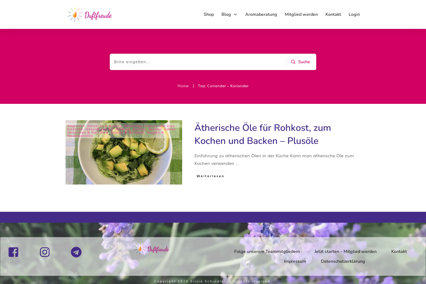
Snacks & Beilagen (127, 132)
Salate (170, 128)
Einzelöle (75, 128)
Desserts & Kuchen (104, 125)
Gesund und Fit (99, 128)
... (237, 163)
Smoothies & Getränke (87, 132)
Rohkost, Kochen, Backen (139, 128)
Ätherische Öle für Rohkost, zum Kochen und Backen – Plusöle (262, 134)
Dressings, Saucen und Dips (150, 125)
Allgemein (76, 125)
